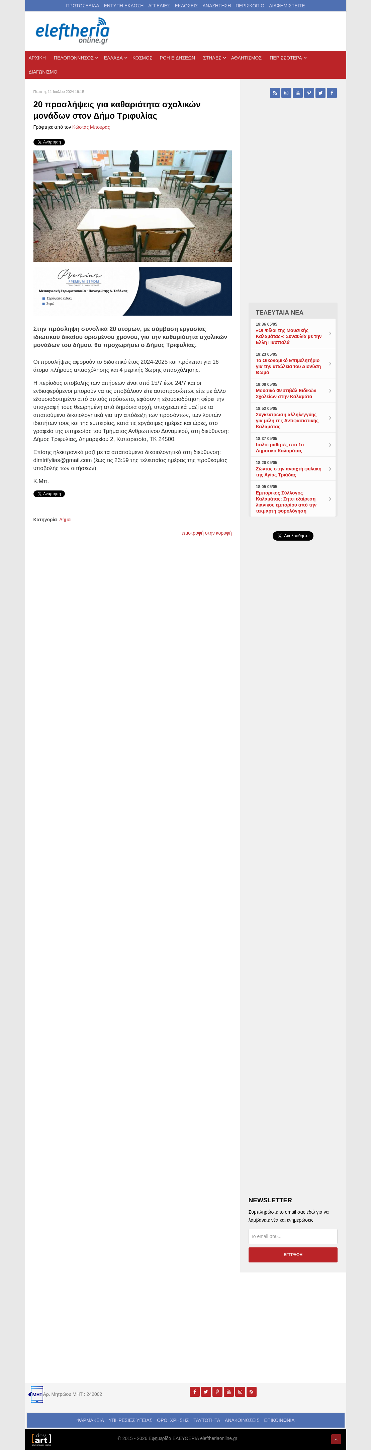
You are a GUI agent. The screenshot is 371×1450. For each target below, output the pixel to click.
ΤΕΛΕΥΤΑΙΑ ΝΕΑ (280, 312)
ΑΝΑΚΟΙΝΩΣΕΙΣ (242, 1420)
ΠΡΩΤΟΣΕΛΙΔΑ (82, 5)
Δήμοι (65, 519)
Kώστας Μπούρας (91, 127)
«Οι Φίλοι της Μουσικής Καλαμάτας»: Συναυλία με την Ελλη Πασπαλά (289, 336)
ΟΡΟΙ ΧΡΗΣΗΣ (173, 1420)
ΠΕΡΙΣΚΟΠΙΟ (250, 5)
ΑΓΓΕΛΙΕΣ (159, 5)
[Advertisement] (293, 758)
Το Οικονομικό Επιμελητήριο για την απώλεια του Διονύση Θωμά (288, 366)
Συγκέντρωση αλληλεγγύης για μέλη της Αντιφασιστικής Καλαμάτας (287, 420)
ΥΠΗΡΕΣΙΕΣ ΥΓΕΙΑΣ (131, 1420)
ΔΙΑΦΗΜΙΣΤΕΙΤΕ (287, 5)
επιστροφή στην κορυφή (207, 533)
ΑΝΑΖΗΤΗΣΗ (216, 5)
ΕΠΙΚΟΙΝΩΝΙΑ (279, 1420)
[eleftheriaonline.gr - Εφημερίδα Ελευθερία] (73, 31)
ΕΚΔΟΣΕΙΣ (186, 5)
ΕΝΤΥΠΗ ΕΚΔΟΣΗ (124, 5)
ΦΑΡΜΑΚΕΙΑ (90, 1420)
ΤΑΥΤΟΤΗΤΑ (206, 1420)
